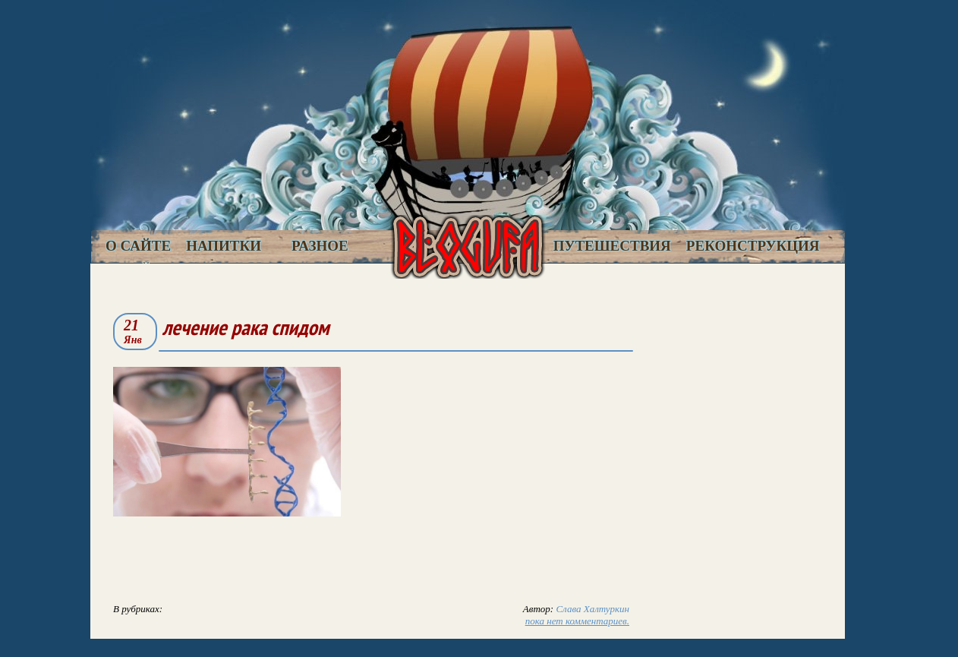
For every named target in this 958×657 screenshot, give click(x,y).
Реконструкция (753, 246)
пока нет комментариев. (577, 621)
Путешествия (612, 246)
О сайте (138, 246)
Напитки (223, 246)
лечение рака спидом (245, 327)
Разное (319, 246)
